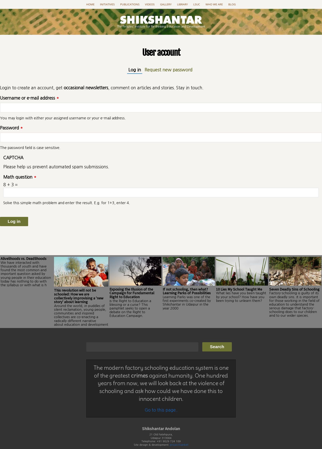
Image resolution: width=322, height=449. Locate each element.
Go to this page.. (161, 399)
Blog (232, 4)
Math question (19, 176)
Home (90, 4)
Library (182, 4)
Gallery (166, 4)
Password (11, 127)
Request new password (168, 69)
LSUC (196, 4)
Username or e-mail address (29, 97)
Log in (138, 69)
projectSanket (179, 434)
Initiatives (107, 4)
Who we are (214, 4)
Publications (129, 4)
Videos (150, 4)
